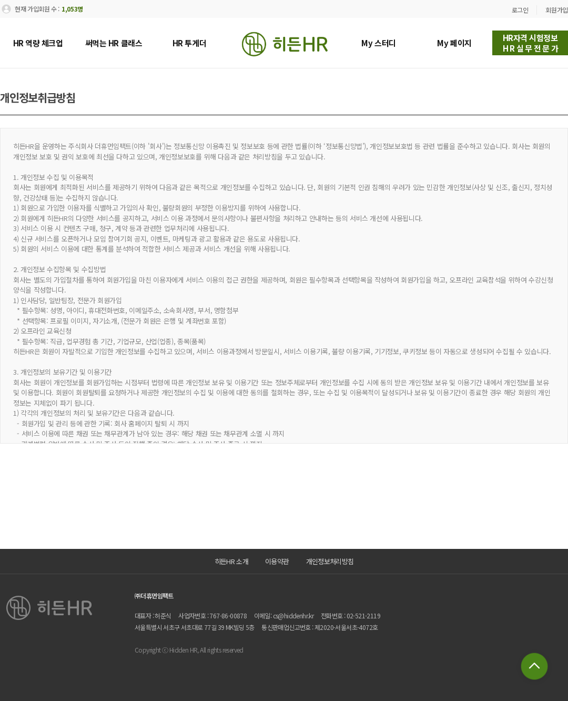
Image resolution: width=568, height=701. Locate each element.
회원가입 (556, 9)
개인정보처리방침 (330, 561)
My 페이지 (454, 42)
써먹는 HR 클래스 (114, 42)
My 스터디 (378, 42)
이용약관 (277, 561)
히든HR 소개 (231, 561)
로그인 (520, 9)
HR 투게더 (189, 42)
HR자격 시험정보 (531, 43)
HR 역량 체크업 (38, 42)
